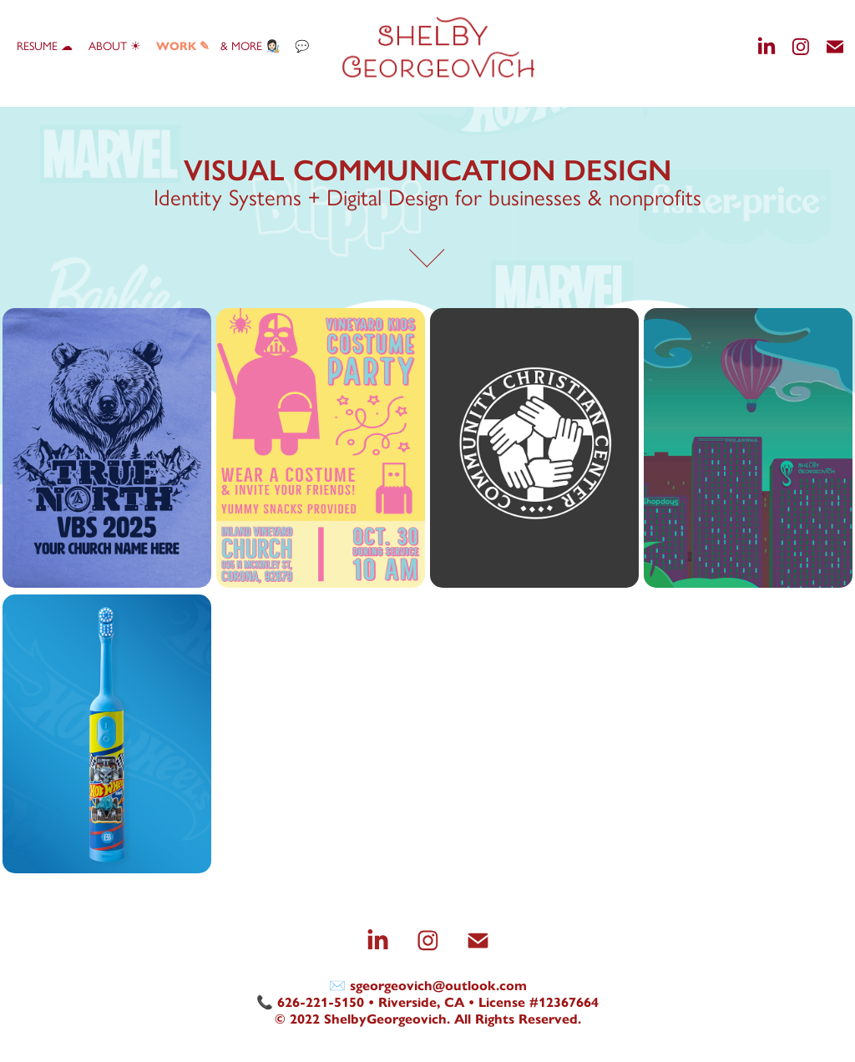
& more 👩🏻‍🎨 (250, 46)
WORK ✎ (183, 46)
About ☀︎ (115, 46)
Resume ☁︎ (45, 46)
